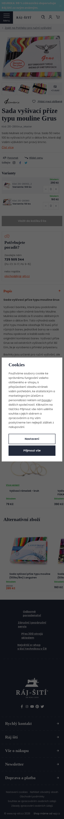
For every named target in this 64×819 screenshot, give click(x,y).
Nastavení (32, 439)
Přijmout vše (32, 451)
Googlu (46, 400)
